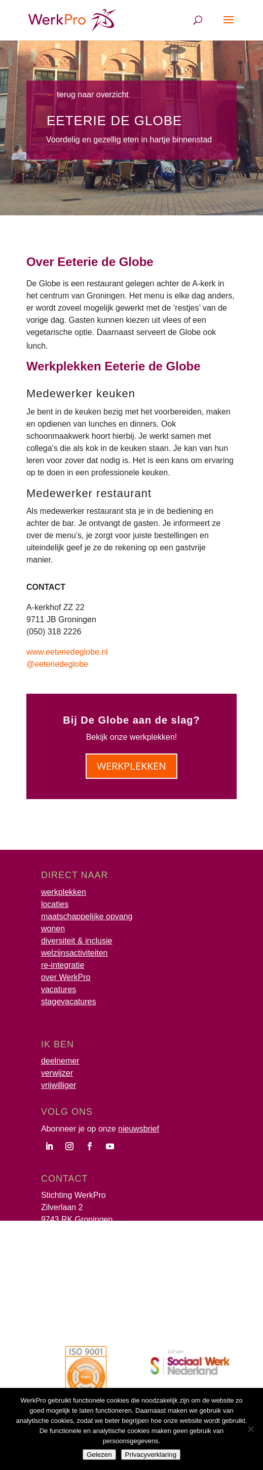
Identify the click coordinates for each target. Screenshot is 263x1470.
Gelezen (99, 1454)
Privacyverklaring (150, 1454)
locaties (54, 904)
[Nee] (250, 1429)
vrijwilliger (58, 1085)
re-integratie (62, 965)
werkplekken (131, 766)
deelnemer (60, 1061)
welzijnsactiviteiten (74, 953)
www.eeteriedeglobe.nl (67, 652)
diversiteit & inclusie (76, 940)
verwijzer (57, 1073)
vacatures (58, 989)
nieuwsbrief (138, 1128)
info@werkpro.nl (70, 1243)
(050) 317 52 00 (69, 1231)
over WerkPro (66, 977)
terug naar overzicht (92, 94)
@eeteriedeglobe (57, 664)
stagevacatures (68, 1001)
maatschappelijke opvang (87, 916)
